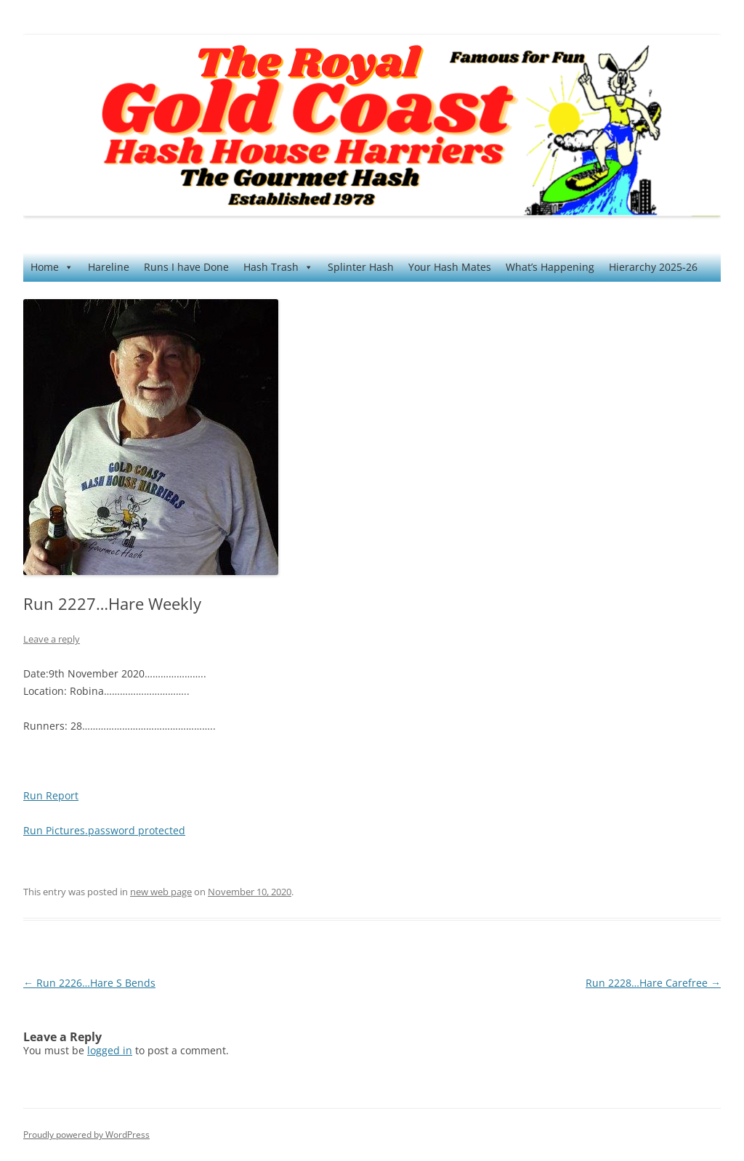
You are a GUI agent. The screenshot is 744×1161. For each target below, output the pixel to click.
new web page (161, 891)
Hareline (108, 267)
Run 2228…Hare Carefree (653, 983)
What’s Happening (550, 267)
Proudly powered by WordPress (86, 1134)
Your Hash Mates (449, 267)
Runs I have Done (186, 267)
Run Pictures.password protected (104, 830)
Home (52, 267)
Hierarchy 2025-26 (653, 267)
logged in (109, 1050)
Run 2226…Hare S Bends (89, 983)
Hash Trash (278, 267)
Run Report (50, 795)
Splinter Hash (361, 267)
